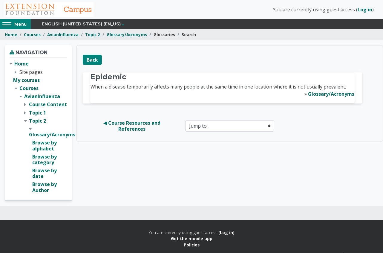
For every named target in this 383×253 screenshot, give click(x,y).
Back (92, 60)
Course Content (48, 105)
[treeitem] (38, 127)
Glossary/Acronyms (127, 35)
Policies (192, 245)
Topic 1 (37, 113)
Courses (32, 35)
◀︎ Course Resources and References (132, 126)
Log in (365, 10)
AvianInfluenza (63, 35)
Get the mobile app (191, 239)
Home (11, 35)
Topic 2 (92, 35)
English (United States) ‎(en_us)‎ (81, 24)
